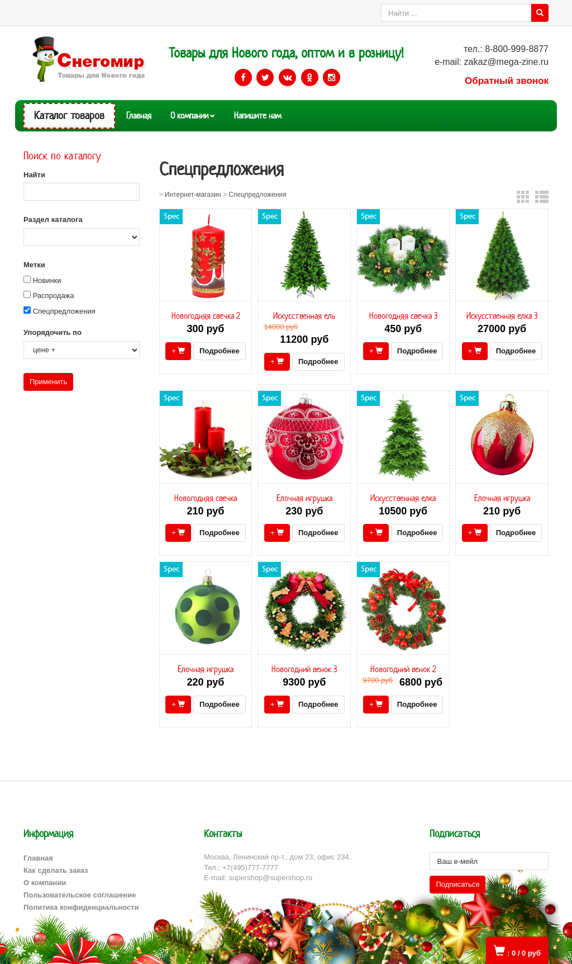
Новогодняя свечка (205, 498)
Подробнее (219, 351)
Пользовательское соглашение (79, 895)
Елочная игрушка (304, 498)
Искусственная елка (403, 498)
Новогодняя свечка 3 (403, 316)
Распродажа (53, 295)
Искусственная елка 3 (501, 316)
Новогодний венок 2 (403, 669)
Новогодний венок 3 (304, 669)
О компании (189, 115)
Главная (138, 115)
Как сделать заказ (55, 870)
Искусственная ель (304, 316)
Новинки (47, 280)
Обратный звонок (507, 80)
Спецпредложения (64, 311)
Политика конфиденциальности (81, 907)
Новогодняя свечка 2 (205, 316)
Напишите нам (257, 115)
